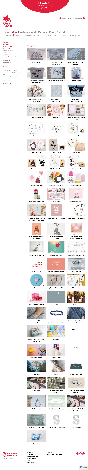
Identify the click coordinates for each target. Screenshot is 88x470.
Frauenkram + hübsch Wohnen (12, 73)
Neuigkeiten (6, 69)
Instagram (77, 453)
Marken (42, 31)
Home (6, 31)
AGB (28, 460)
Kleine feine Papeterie (9, 75)
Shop (14, 31)
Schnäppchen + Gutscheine (69, 35)
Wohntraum (52, 35)
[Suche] (10, 83)
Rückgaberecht (32, 456)
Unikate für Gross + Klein (10, 71)
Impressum (31, 462)
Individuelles (8, 35)
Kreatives (18, 35)
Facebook (80, 453)
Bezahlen (30, 452)
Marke (5, 60)
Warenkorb (78, 18)
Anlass (6, 62)
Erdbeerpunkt (28, 31)
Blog (52, 31)
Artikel (6, 44)
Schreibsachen (29, 35)
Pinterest (83, 453)
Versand (30, 454)
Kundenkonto (66, 18)
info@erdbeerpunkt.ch (54, 454)
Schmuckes (41, 35)
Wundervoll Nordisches (9, 77)
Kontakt (62, 31)
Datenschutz (31, 458)
